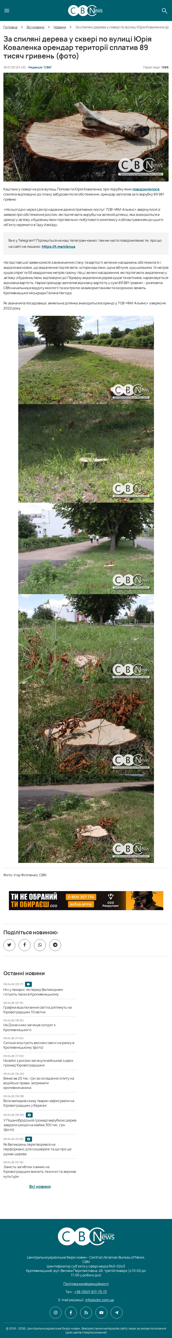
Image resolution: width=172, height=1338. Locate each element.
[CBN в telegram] (117, 1313)
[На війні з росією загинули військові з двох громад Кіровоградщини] (38, 1063)
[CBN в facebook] (71, 1313)
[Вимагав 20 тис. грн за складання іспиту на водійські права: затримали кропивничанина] (38, 1083)
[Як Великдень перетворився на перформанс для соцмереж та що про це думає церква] (37, 1149)
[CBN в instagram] (56, 1313)
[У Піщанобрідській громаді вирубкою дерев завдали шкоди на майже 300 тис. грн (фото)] (39, 1125)
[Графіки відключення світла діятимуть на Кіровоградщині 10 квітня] (37, 1009)
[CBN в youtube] (101, 1313)
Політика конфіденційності (86, 1283)
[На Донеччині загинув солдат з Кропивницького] (29, 1027)
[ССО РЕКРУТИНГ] (86, 900)
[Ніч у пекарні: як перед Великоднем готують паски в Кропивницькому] (33, 992)
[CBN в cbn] (86, 1313)
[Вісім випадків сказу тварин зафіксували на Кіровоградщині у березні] (38, 1103)
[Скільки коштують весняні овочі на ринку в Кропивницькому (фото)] (38, 1045)
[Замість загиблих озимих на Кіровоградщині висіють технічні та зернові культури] (39, 1172)
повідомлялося (145, 189)
